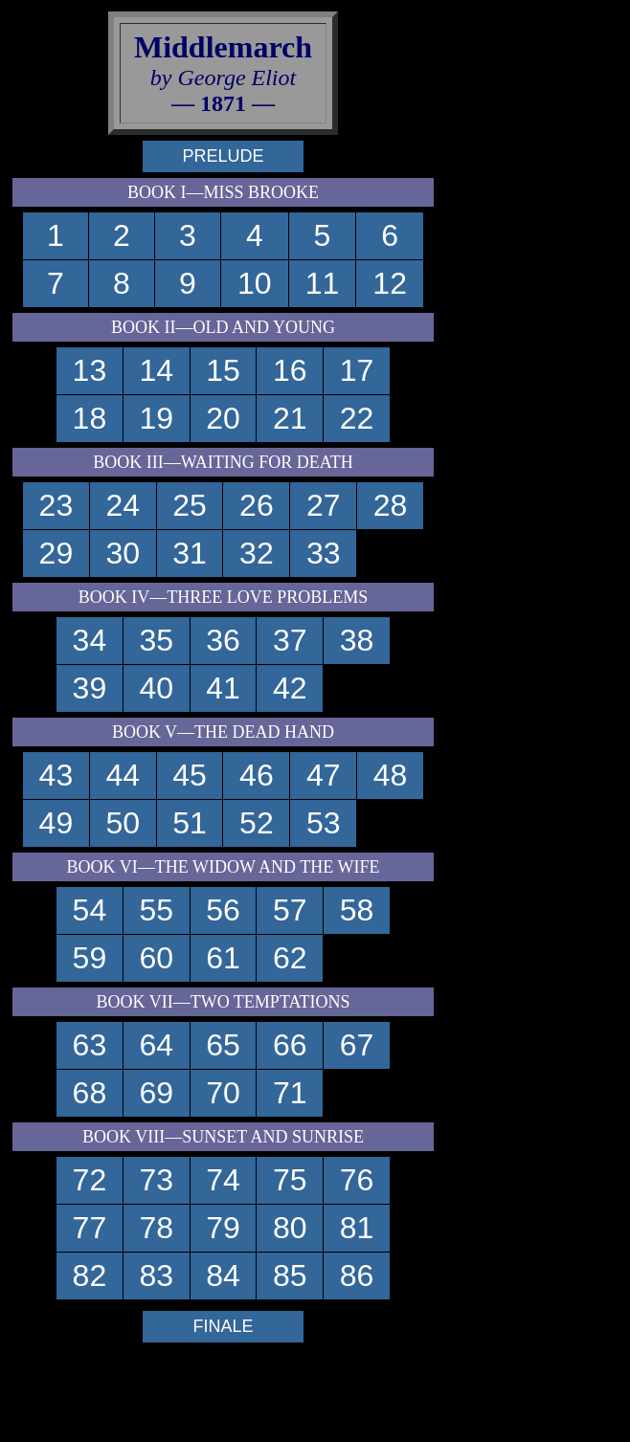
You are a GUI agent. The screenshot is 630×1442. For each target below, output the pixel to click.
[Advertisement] (534, 295)
